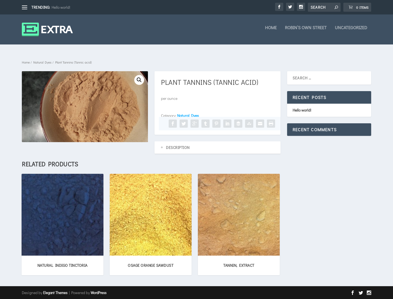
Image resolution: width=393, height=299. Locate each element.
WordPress (98, 292)
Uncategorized (351, 31)
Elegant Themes (55, 292)
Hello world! (61, 7)
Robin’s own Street (306, 31)
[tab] (217, 147)
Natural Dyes (42, 62)
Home (271, 31)
